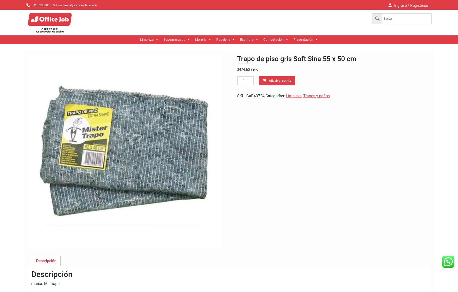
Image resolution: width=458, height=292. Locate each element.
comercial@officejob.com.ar (77, 5)
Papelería (225, 40)
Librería (203, 40)
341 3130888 (40, 5)
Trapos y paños (316, 96)
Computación (276, 40)
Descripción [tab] (46, 261)
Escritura (249, 40)
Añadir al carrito (280, 80)
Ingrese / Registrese (411, 5)
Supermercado (176, 40)
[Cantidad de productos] (245, 80)
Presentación (305, 40)
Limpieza (149, 40)
